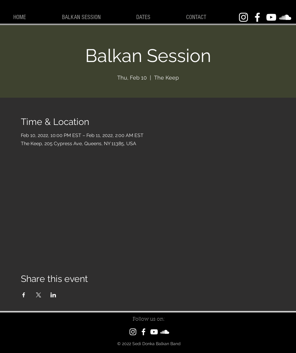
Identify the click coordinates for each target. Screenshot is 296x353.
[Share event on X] (38, 295)
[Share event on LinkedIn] (53, 295)
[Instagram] (243, 17)
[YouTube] (271, 17)
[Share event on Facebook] (24, 295)
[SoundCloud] (285, 17)
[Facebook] (257, 17)
